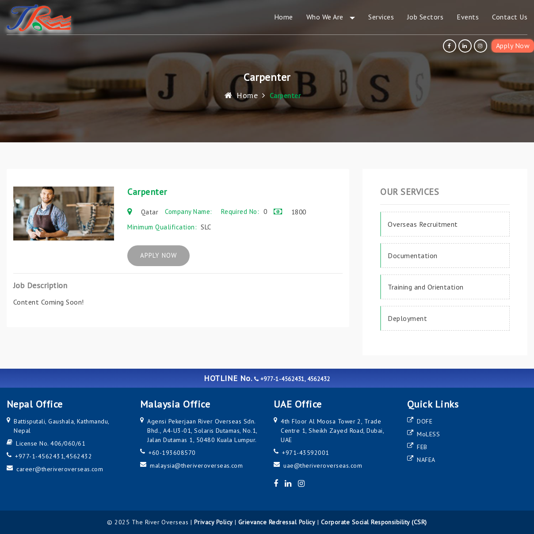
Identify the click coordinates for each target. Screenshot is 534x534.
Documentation (412, 255)
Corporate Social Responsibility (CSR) (374, 522)
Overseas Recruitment (423, 224)
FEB (422, 447)
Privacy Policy (213, 522)
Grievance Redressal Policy (276, 522)
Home (241, 95)
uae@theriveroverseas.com (322, 465)
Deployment (407, 318)
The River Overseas (160, 522)
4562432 (79, 456)
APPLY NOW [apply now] (165, 255)
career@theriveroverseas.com (59, 469)
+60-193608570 (172, 453)
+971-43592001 (305, 453)
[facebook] (450, 46)
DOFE (424, 421)
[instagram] (481, 46)
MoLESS (428, 434)
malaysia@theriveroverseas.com (196, 465)
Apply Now (513, 45)
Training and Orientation (426, 286)
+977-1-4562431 (39, 456)
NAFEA (426, 460)
